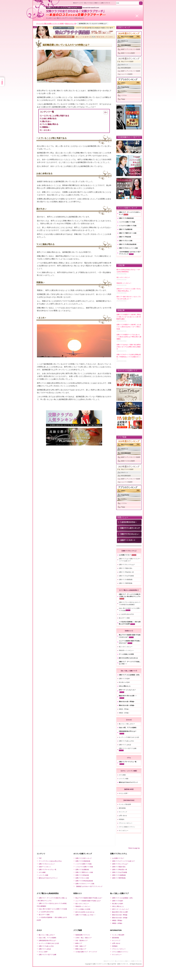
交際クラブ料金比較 (125, 237)
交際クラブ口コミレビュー (47, 864)
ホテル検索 (122, 775)
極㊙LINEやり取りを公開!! (120, 912)
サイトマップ (123, 812)
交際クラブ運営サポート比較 (127, 233)
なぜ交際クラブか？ (125, 555)
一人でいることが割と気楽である (55, 116)
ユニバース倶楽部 (126, 74)
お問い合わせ (123, 815)
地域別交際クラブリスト (82, 935)
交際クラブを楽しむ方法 (126, 741)
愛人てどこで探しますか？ (127, 724)
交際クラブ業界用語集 (125, 583)
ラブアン (124, 91)
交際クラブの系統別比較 (126, 218)
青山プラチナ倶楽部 (127, 37)
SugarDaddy (125, 87)
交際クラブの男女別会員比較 (127, 244)
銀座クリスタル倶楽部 (128, 53)
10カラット (124, 41)
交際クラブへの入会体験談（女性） (129, 675)
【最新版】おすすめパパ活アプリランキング (88, 886)
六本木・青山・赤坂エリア (83, 937)
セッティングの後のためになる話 (129, 737)
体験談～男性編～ (124, 709)
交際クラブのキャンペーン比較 (128, 248)
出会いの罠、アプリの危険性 (127, 727)
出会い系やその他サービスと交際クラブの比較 (53, 909)
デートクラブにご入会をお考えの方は (50, 861)
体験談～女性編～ (124, 713)
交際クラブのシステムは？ (127, 564)
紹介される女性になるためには (128, 658)
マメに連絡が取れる (50, 124)
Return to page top (134, 848)
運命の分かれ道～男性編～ (127, 701)
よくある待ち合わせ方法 (126, 614)
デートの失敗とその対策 (126, 654)
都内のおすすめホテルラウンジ (128, 782)
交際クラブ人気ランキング (83, 858)
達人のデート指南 (124, 618)
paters (123, 83)
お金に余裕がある (49, 118)
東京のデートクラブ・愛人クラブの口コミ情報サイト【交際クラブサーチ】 (123, 961)
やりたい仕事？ (123, 793)
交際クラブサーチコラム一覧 (127, 762)
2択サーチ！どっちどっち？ (127, 690)
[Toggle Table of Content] (104, 112)
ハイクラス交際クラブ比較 (127, 222)
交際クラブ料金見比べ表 (126, 572)
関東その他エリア (80, 949)
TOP (40, 858)
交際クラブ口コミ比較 (125, 240)
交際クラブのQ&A (124, 678)
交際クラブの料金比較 (82, 875)
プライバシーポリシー (125, 823)
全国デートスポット (45, 867)
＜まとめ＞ (46, 130)
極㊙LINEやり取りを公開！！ (128, 695)
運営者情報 (122, 808)
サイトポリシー (123, 830)
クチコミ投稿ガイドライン (127, 827)
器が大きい (46, 121)
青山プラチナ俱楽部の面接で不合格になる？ (88, 898)
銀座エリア (78, 943)
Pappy (123, 99)
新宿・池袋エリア (80, 946)
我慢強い (45, 127)
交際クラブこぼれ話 (125, 745)
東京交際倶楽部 (126, 45)
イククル (124, 95)
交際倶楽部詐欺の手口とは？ (127, 731)
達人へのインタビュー (125, 646)
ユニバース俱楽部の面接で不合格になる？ (88, 901)
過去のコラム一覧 (70, 23)
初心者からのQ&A (124, 682)
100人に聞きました (125, 686)
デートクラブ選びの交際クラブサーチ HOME (50, 23)
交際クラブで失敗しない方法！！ (85, 915)
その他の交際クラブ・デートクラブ (86, 952)
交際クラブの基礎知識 (125, 579)
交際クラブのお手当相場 (126, 576)
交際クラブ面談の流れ (125, 568)
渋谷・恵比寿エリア (81, 940)
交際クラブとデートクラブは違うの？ (123, 861)
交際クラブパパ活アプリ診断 (127, 748)
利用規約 (121, 819)
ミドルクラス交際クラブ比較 (127, 225)
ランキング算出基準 (125, 804)
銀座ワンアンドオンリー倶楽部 (130, 49)
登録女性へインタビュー (126, 650)
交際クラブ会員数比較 (125, 229)
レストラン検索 (123, 778)
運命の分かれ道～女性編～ (127, 705)
